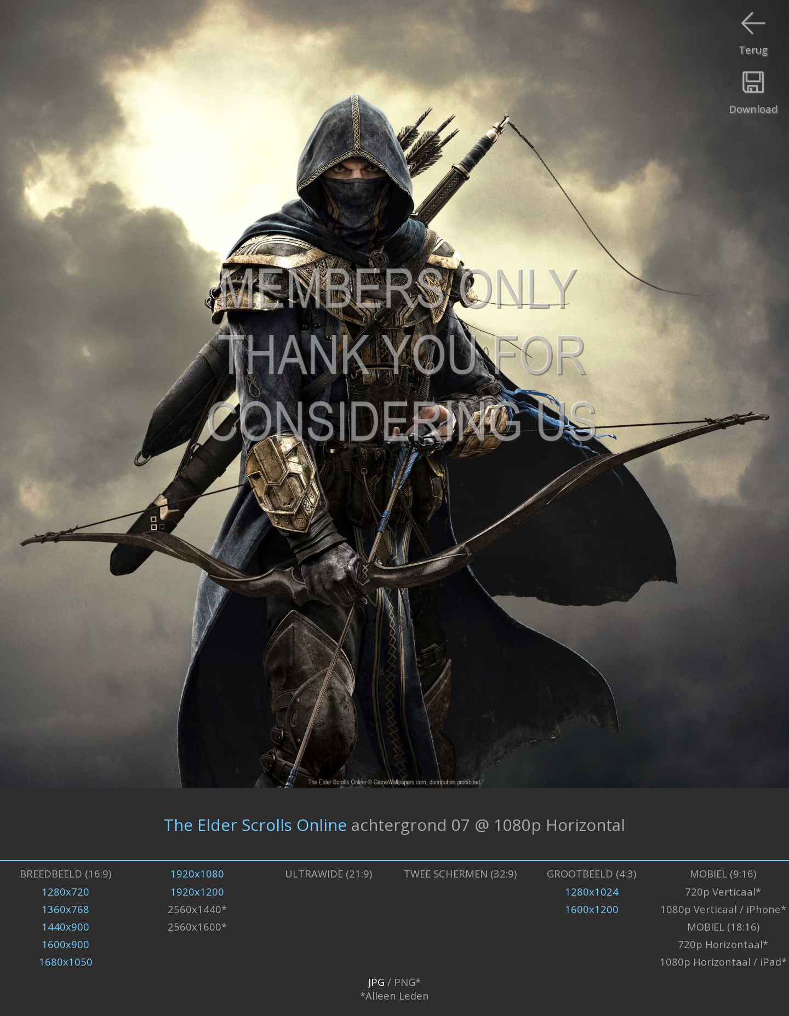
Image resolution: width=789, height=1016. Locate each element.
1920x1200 (197, 891)
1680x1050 (66, 961)
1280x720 (65, 891)
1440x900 (65, 926)
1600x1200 (592, 909)
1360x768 (65, 909)
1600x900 (65, 944)
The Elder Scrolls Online (255, 824)
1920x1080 (197, 873)
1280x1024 (592, 891)
